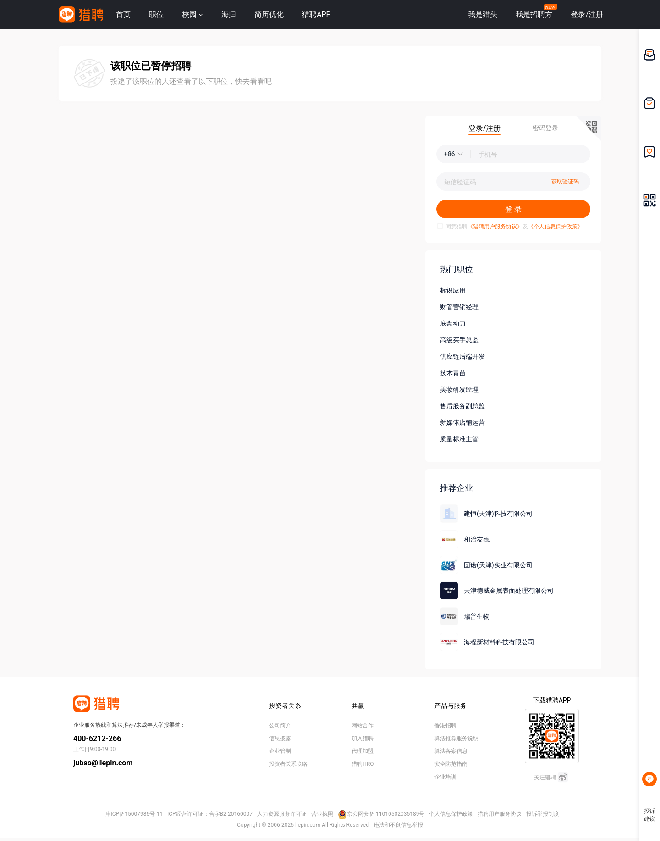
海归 (228, 14)
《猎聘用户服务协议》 (495, 226)
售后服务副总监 (462, 405)
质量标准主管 (459, 439)
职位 (156, 14)
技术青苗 (453, 372)
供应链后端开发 (462, 356)
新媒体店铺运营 (462, 422)
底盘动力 (453, 323)
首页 (123, 14)
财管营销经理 (459, 306)
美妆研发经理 (459, 389)
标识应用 (453, 290)
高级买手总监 (459, 339)
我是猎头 (482, 14)
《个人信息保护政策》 (555, 226)
